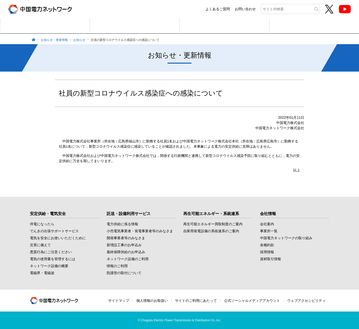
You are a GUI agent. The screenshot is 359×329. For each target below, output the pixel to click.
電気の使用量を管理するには (52, 259)
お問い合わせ (245, 9)
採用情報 (267, 252)
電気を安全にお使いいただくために (58, 238)
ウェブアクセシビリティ (306, 301)
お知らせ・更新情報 (54, 40)
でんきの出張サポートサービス (54, 231)
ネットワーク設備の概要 (49, 266)
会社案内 (267, 224)
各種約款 (267, 245)
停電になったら (42, 224)
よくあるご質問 (217, 9)
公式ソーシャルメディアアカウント (252, 301)
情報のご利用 (117, 266)
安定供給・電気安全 (48, 214)
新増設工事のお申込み (124, 245)
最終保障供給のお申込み (126, 252)
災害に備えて (40, 245)
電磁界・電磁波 (42, 273)
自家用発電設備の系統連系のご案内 (211, 231)
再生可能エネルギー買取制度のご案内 (213, 224)
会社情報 (268, 214)
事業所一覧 (268, 231)
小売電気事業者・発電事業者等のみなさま (140, 231)
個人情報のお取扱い (152, 301)
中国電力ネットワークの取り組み (286, 238)
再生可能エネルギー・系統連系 (211, 214)
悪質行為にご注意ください (51, 252)
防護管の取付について (124, 273)
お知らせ (79, 40)
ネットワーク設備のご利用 (128, 259)
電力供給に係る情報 (122, 224)
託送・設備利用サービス (129, 214)
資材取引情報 (270, 259)
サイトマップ (118, 301)
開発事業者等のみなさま (126, 238)
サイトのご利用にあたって (196, 301)
